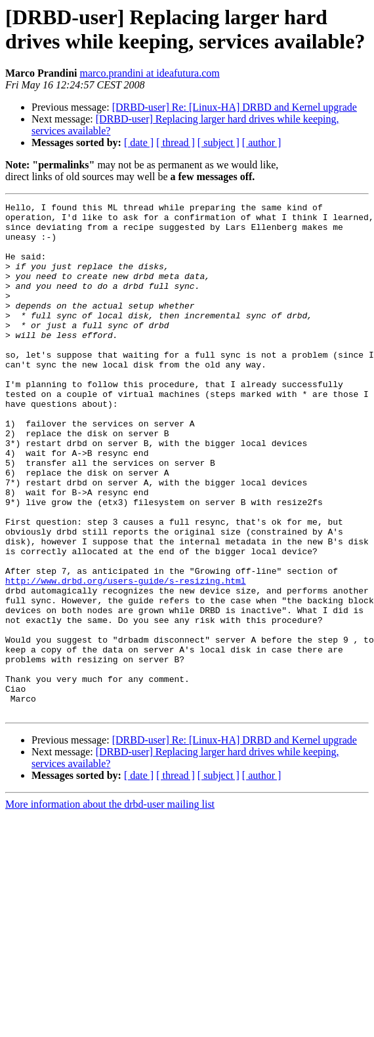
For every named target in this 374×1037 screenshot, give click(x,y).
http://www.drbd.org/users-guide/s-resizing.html (125, 657)
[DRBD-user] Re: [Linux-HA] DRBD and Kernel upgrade (234, 107)
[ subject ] (218, 142)
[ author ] (261, 142)
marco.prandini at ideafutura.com (149, 73)
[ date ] (139, 142)
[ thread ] (175, 142)
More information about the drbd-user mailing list (110, 906)
